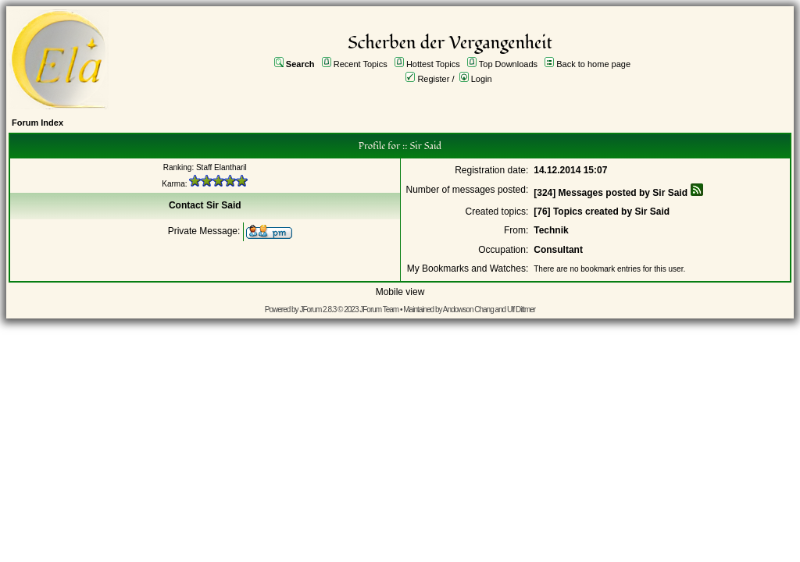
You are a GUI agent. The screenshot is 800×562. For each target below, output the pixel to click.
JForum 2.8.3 (317, 309)
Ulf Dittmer (521, 309)
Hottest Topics (433, 64)
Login (481, 79)
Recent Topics (361, 64)
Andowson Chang (468, 309)
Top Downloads (508, 64)
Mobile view (400, 291)
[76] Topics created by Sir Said (602, 211)
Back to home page (593, 64)
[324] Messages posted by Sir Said (611, 192)
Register (433, 79)
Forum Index (37, 122)
